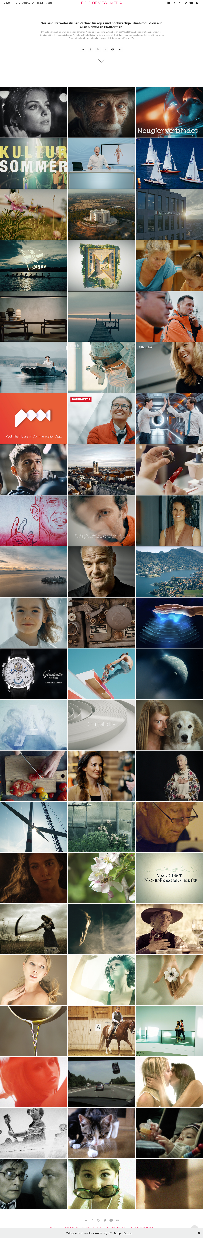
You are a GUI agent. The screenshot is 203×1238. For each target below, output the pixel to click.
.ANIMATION (28, 2)
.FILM (7, 2)
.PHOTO (16, 2)
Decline (127, 1233)
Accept (118, 1233)
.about (40, 2)
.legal (49, 2)
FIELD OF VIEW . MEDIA (101, 2)
